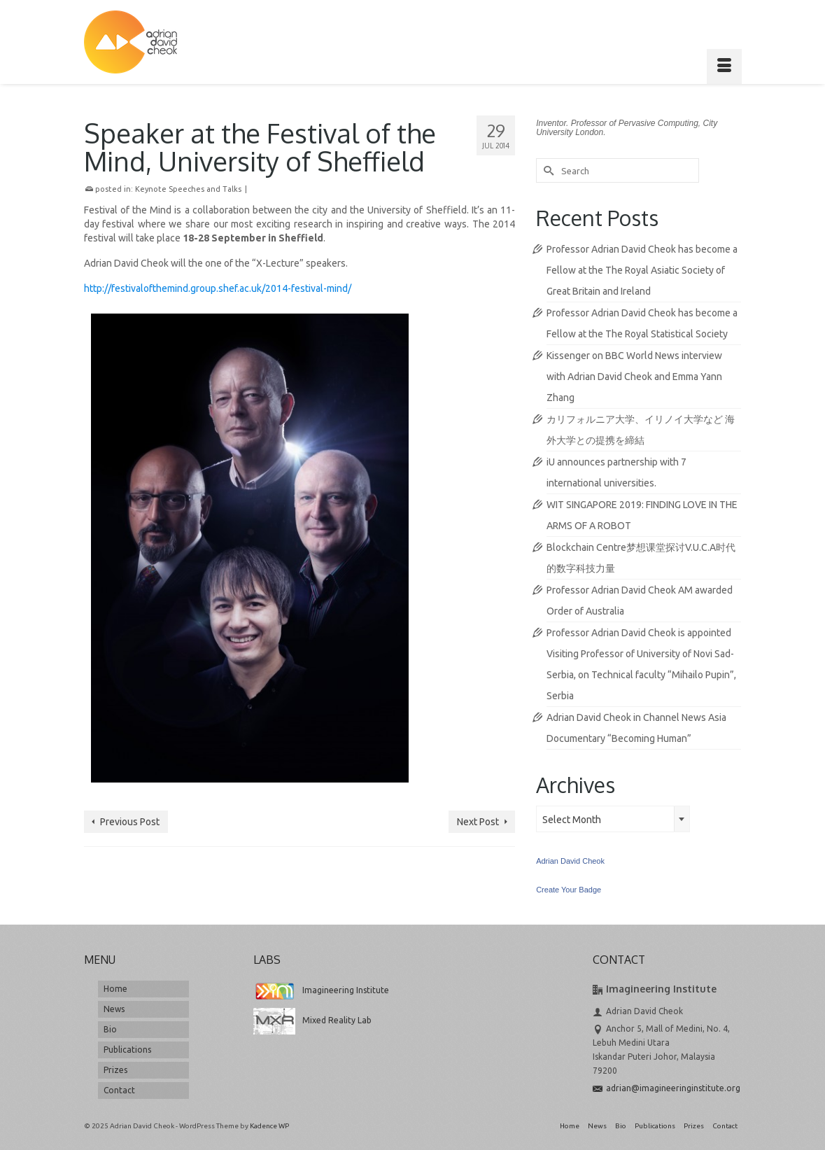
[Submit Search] (546, 170)
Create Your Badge (568, 889)
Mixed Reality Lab (312, 1020)
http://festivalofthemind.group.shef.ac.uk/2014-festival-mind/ (217, 288)
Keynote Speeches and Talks (188, 189)
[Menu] (724, 66)
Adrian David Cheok (570, 861)
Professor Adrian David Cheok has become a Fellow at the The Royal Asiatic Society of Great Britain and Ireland (642, 270)
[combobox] (613, 819)
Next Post (478, 821)
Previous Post (130, 821)
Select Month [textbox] (571, 819)
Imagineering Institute (321, 990)
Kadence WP (269, 1126)
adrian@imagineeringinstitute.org (666, 1088)
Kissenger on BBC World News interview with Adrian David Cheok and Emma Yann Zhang (634, 376)
